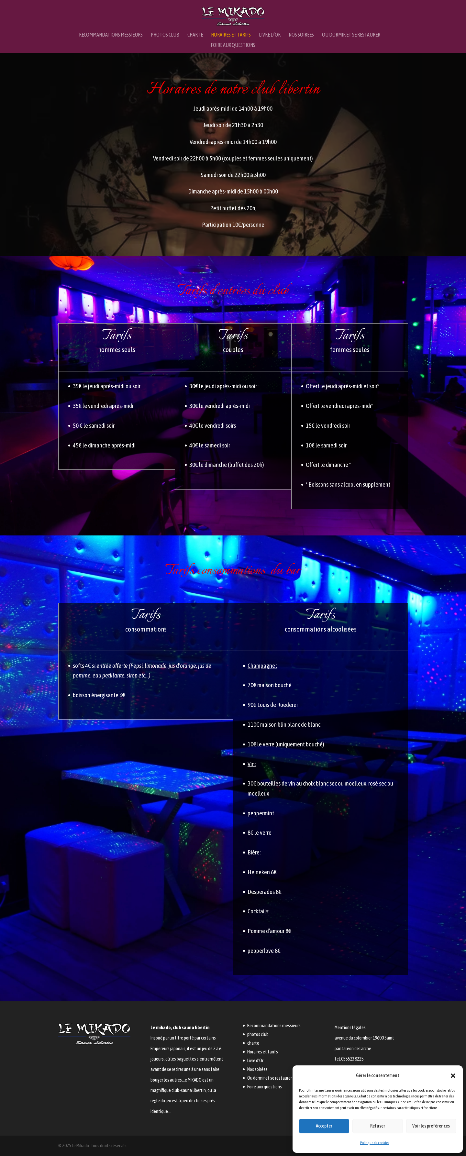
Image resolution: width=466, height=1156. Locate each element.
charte (195, 35)
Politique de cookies (374, 1142)
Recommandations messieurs (111, 35)
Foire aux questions (233, 45)
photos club (165, 35)
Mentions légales (350, 1027)
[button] (453, 1076)
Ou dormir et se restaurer (351, 35)
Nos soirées (301, 35)
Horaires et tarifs (231, 35)
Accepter (324, 1125)
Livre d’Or (270, 35)
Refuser (377, 1125)
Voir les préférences (431, 1125)
